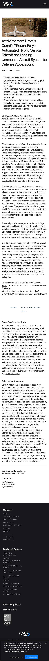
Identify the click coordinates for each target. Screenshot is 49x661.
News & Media (10, 609)
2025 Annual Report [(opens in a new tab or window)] (11, 525)
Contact (6, 531)
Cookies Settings (7, 538)
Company (7, 510)
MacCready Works (12, 604)
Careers (6, 528)
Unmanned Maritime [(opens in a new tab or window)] (11, 594)
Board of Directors (11, 516)
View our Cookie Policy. (19, 651)
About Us (7, 514)
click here (22, 471)
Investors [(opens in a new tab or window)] (7, 522)
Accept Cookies (31, 657)
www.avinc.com (12, 373)
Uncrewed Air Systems (12, 586)
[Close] (45, 643)
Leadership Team (10, 519)
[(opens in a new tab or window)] (7, 620)
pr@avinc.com (7, 487)
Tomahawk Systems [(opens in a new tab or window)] (10, 583)
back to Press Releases (31, 308)
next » (24, 311)
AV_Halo (6, 558)
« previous (12, 308)
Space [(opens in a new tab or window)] (5, 580)
